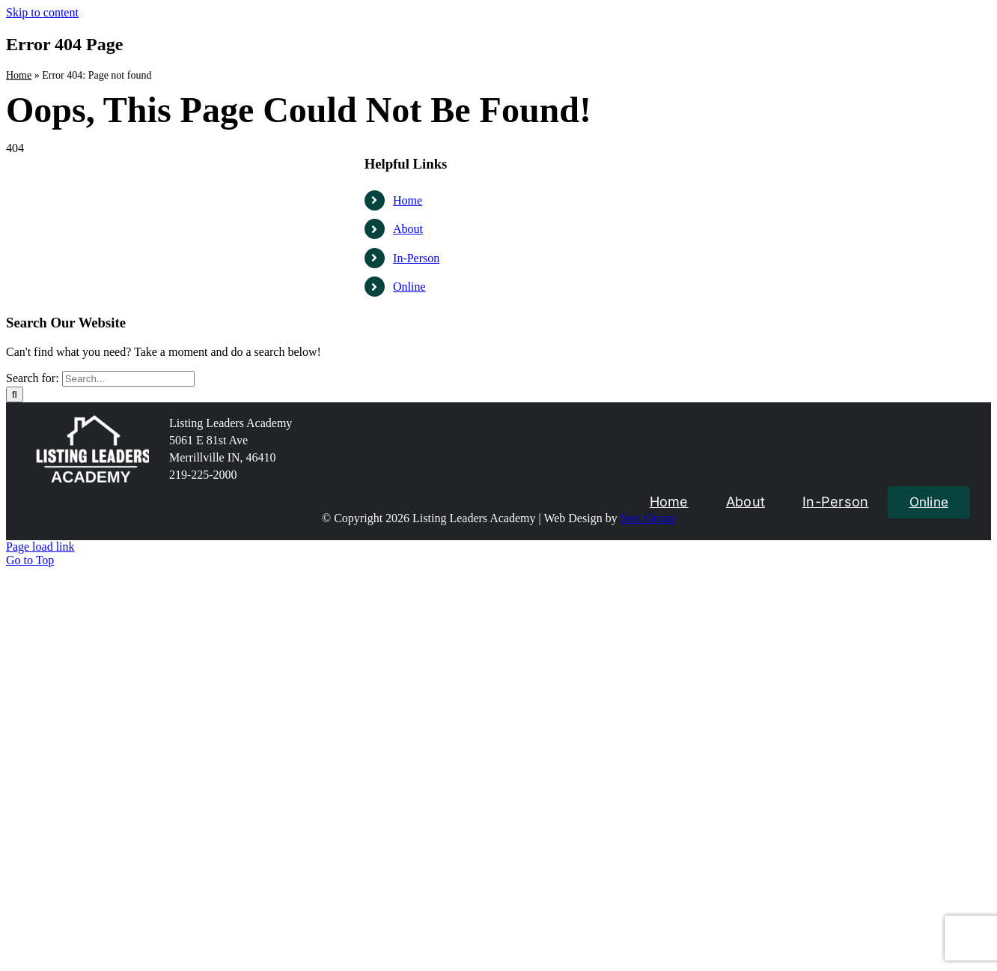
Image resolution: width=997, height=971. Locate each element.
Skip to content (42, 12)
